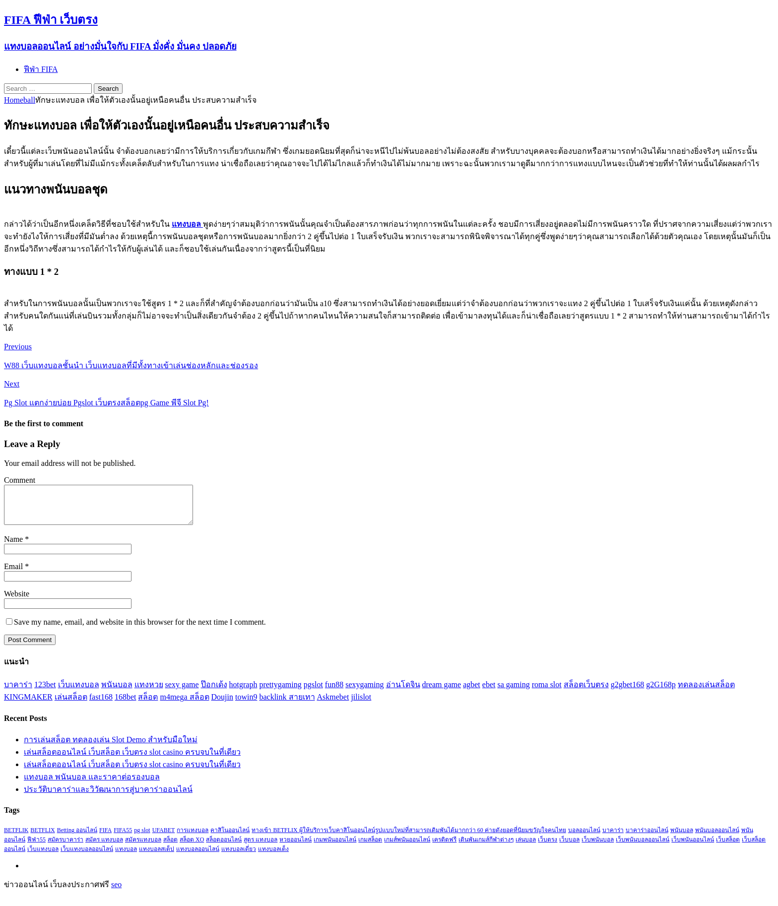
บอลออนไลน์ (584, 837)
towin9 (246, 704)
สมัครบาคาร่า (65, 846)
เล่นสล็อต (71, 704)
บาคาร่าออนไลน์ (647, 837)
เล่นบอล (526, 846)
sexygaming (364, 692)
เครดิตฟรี (444, 846)
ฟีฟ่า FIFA (41, 69)
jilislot (361, 704)
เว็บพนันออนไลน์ (692, 846)
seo (116, 892)
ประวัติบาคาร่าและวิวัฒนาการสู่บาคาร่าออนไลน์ (108, 796)
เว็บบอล (569, 846)
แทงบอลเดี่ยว (238, 856)
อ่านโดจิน (403, 692)
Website (16, 601)
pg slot (142, 837)
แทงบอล (126, 856)
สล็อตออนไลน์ (224, 846)
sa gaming (513, 692)
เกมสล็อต (370, 846)
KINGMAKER (28, 704)
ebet (489, 692)
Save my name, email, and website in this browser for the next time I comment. (140, 629)
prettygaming (280, 692)
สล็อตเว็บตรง (586, 692)
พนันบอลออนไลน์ (717, 837)
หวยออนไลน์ (295, 846)
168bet (125, 704)
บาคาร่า (18, 692)
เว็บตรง (547, 846)
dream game (441, 692)
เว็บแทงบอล (78, 692)
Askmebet (333, 704)
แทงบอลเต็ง (273, 856)
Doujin (222, 704)
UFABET (163, 837)
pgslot (313, 692)
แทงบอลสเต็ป (156, 856)
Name (14, 546)
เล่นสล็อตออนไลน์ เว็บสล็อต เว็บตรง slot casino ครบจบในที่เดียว (132, 759)
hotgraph (243, 692)
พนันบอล (116, 692)
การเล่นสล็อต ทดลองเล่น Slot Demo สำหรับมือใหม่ (110, 747)
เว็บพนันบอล (598, 846)
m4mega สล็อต (184, 704)
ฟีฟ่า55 (36, 846)
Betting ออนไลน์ (77, 837)
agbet (471, 692)
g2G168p (661, 692)
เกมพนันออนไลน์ (335, 846)
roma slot (547, 692)
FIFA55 (123, 837)
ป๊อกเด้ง (214, 692)
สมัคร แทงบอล (104, 846)
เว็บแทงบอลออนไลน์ (87, 856)
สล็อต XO (192, 846)
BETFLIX (42, 837)
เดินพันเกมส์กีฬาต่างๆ (486, 846)
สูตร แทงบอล (260, 846)
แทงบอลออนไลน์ (197, 856)
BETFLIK (16, 837)
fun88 (334, 692)
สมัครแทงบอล (143, 846)
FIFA (105, 837)
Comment (19, 480)
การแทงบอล (192, 837)
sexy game (182, 692)
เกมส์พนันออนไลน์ (407, 846)
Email (14, 574)
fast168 (101, 704)
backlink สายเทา (287, 704)
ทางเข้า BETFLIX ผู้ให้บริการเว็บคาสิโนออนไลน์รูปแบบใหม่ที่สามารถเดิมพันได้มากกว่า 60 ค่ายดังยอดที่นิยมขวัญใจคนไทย (409, 837)
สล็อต (148, 704)
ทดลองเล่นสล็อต (706, 692)
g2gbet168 (628, 692)
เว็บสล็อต (728, 846)
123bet (45, 692)
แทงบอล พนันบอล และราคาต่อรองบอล (92, 784)
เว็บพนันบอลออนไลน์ (642, 846)
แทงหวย (148, 692)
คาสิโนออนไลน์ (230, 837)
